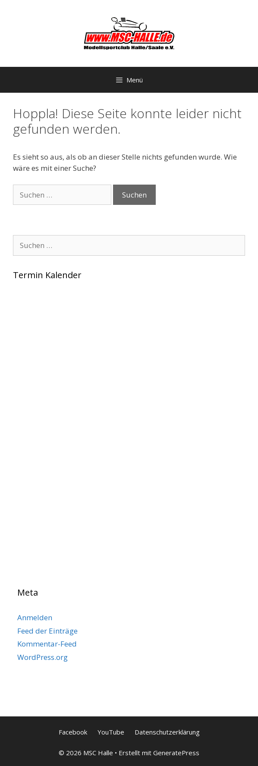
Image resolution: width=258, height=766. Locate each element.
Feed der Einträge (47, 631)
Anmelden (34, 617)
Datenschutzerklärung (167, 732)
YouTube (111, 732)
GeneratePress (176, 752)
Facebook (73, 732)
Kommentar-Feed (47, 644)
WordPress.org (42, 657)
